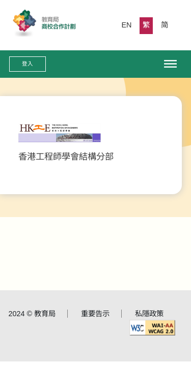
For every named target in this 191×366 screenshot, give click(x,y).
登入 (27, 63)
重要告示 (95, 314)
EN (127, 25)
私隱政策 (149, 314)
